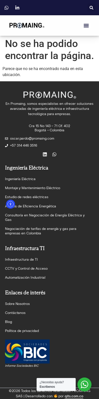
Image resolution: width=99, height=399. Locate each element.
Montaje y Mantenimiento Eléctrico (32, 188)
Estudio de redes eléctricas (26, 197)
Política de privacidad (22, 331)
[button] (91, 8)
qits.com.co (74, 396)
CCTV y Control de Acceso (26, 268)
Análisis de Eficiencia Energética (30, 206)
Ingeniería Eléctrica (20, 179)
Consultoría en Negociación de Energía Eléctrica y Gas (45, 217)
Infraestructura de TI (21, 259)
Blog (8, 322)
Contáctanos (15, 313)
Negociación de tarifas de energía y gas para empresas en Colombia (40, 231)
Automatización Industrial (25, 277)
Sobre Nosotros (17, 304)
